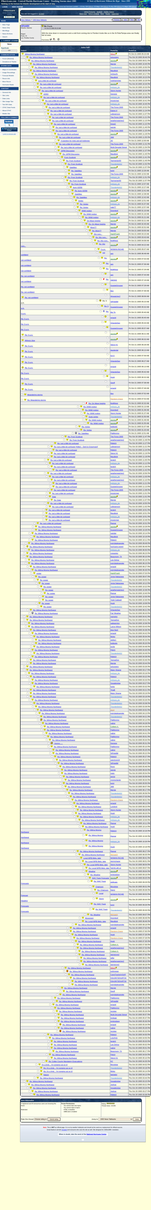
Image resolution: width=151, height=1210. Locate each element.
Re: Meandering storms (36, 400)
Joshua (113, 1085)
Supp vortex (93, 417)
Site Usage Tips (7, 101)
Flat (137, 19)
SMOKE (114, 280)
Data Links (6, 98)
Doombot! (114, 211)
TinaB (113, 690)
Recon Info (6, 78)
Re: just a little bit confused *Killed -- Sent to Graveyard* (76, 447)
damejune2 (115, 955)
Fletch (113, 650)
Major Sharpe (116, 670)
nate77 (113, 207)
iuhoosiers (115, 57)
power (38, 573)
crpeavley (114, 553)
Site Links (5, 95)
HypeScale (5, 48)
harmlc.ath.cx (116, 868)
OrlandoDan (115, 323)
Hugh (113, 377)
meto (113, 773)
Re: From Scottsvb (73, 161)
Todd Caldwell (116, 600)
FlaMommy (115, 433)
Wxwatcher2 (115, 296)
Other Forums (89, 12)
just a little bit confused (47, 81)
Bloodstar (114, 887)
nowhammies (116, 81)
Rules (108, 14)
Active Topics (109, 12)
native (113, 723)
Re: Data (57, 500)
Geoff (113, 383)
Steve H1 (114, 345)
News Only (6, 28)
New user (83, 14)
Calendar (115, 14)
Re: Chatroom (102, 890)
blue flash (114, 630)
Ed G (113, 356)
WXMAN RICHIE (117, 249)
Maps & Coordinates (9, 69)
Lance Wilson (116, 627)
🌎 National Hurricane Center (9, 129)
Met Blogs (5, 30)
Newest (10, 58)
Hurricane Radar (8, 84)
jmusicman (115, 101)
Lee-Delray (115, 560)
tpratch (113, 460)
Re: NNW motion (90, 214)
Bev (112, 291)
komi (112, 171)
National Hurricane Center (96, 1134)
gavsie (113, 127)
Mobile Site (6, 113)
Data (54, 497)
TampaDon (115, 620)
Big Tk (113, 312)
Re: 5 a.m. (25, 319)
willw (112, 958)
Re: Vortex (84, 204)
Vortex (80, 201)
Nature (46, 1075)
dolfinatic (114, 882)
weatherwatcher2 (117, 121)
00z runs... (98, 234)
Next (131, 19)
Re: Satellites (76, 171)
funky (113, 687)
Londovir (114, 807)
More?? (93, 227)
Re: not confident (27, 276)
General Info (6, 92)
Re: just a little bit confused (50, 84)
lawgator (114, 1075)
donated (64, 1130)
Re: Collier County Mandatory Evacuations (65, 1061)
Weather (92, 871)
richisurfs (114, 74)
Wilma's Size (30, 340)
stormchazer (115, 861)
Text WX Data (7, 104)
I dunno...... (58, 743)
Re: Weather (95, 875)
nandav (113, 533)
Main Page (6, 24)
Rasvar (113, 523)
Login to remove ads (9, 134)
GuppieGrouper (117, 286)
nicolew (113, 1011)
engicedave (115, 875)
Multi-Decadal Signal (119, 147)
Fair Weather (116, 613)
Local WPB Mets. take (92, 858)
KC (112, 1061)
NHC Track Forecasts (100, 878)
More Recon (6, 81)
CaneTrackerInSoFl (118, 975)
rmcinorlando (116, 780)
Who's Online (93, 14)
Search (4, 37)
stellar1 (113, 640)
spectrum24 (115, 760)
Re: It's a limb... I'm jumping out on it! (58, 1068)
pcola (113, 647)
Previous (116, 19)
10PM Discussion (68, 151)
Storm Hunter (116, 91)
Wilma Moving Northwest (34, 54)
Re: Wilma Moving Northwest (41, 57)
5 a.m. (103, 249)
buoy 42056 (77, 187)
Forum (4, 58)
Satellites (73, 167)
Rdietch (114, 443)
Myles (113, 637)
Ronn (113, 767)
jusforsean (115, 971)
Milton (91, 6)
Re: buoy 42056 (81, 191)
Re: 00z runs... (101, 237)
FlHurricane (9, 10)
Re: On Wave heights (97, 224)
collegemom (115, 114)
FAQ (102, 14)
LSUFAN (114, 1038)
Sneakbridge (116, 683)
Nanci (113, 890)
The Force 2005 (117, 107)
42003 (45, 94)
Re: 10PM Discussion (71, 154)
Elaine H (114, 111)
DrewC (113, 124)
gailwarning (115, 623)
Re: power (42, 577)
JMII (112, 137)
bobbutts (114, 427)
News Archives (7, 34)
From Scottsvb (70, 157)
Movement (89, 918)
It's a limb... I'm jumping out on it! (54, 1065)
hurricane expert (117, 547)
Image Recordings (8, 72)
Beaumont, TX (116, 557)
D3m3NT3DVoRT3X (119, 978)
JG (112, 141)
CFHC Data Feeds (8, 107)
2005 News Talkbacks (40, 20)
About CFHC (6, 110)
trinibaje (114, 1018)
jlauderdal (114, 350)
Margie (113, 64)
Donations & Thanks (9, 62)
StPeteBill (25, 26)
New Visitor (17, 6)
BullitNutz (114, 241)
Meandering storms (34, 395)
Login (4, 6)
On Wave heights (93, 221)
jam (112, 254)
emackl (113, 318)
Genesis (114, 94)
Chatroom (99, 887)
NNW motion (87, 211)
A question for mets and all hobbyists (75, 141)
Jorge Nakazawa (117, 577)
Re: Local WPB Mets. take (95, 861)
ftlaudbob (114, 71)
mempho (114, 617)
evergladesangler (117, 543)
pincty (113, 777)
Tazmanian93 (116, 161)
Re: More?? (96, 231)
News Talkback (26, 20)
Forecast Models (8, 75)
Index (124, 19)
